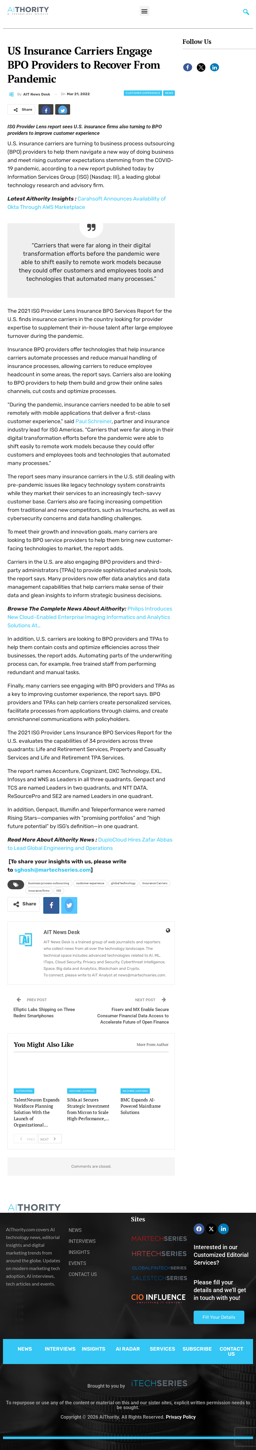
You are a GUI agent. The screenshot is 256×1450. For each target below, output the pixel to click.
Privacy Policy (181, 1417)
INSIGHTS (93, 1349)
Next (49, 1139)
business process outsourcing (48, 883)
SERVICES (162, 1349)
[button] (144, 11)
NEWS (25, 1349)
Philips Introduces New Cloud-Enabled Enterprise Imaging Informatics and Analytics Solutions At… (89, 617)
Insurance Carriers (154, 883)
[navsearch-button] (246, 13)
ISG (58, 890)
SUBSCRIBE (197, 1349)
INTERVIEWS (60, 1349)
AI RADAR (128, 1349)
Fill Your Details (219, 1317)
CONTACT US (231, 1351)
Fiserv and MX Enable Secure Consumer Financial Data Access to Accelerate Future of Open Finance (133, 1016)
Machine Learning (81, 1091)
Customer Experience (143, 93)
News (169, 93)
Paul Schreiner (93, 421)
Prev (25, 1139)
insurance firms (39, 890)
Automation (24, 1091)
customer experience (90, 883)
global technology (123, 883)
